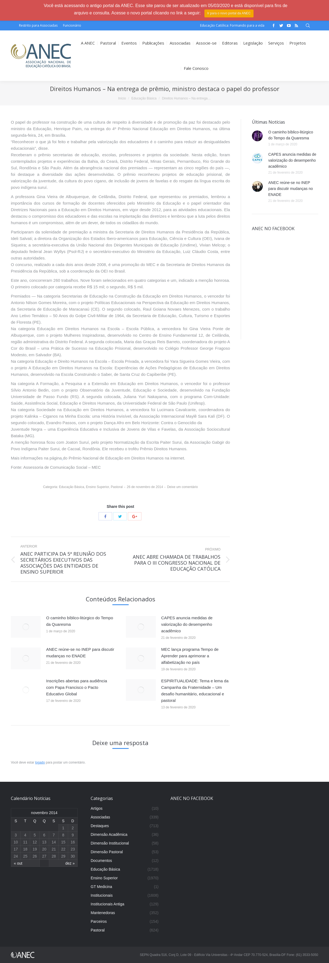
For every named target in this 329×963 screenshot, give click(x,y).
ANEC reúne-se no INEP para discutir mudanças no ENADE (80, 652)
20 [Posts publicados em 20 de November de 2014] (44, 849)
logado (40, 762)
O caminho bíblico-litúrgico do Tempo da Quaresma (79, 621)
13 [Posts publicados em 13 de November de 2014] (44, 842)
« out (18, 863)
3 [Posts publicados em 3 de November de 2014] (16, 835)
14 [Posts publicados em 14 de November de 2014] (54, 842)
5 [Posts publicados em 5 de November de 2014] (35, 835)
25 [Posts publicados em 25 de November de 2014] (25, 856)
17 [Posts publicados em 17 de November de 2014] (16, 849)
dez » (70, 863)
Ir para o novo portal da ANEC (229, 13)
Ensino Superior (97, 487)
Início (122, 98)
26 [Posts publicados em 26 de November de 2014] (35, 856)
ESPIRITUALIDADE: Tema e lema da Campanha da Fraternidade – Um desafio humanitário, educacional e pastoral (195, 691)
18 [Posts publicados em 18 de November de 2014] (25, 849)
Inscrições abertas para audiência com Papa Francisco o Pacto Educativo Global (76, 687)
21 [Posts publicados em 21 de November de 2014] (54, 849)
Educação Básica (144, 98)
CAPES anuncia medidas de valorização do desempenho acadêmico (187, 624)
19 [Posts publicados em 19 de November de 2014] (35, 849)
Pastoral (117, 487)
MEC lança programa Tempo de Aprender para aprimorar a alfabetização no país (190, 656)
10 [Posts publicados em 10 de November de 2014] (16, 842)
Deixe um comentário (182, 487)
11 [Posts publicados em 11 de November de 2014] (25, 842)
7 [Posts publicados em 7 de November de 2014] (54, 835)
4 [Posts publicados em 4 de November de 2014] (25, 835)
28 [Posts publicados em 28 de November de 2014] (54, 856)
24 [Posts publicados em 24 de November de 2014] (16, 856)
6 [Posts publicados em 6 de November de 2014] (44, 835)
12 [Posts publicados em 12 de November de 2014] (35, 842)
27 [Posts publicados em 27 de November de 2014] (44, 856)
